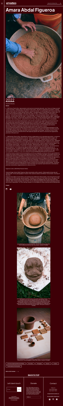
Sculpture (55, 363)
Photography (39, 363)
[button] (2, 203)
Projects (7, 185)
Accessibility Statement (53, 396)
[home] (11, 3)
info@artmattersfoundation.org (53, 393)
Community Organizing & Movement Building (15, 363)
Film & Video (30, 363)
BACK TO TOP (33, 375)
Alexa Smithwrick (12, 397)
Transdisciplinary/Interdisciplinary (13, 366)
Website (7, 105)
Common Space (14, 399)
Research (47, 363)
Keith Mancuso (16, 398)
